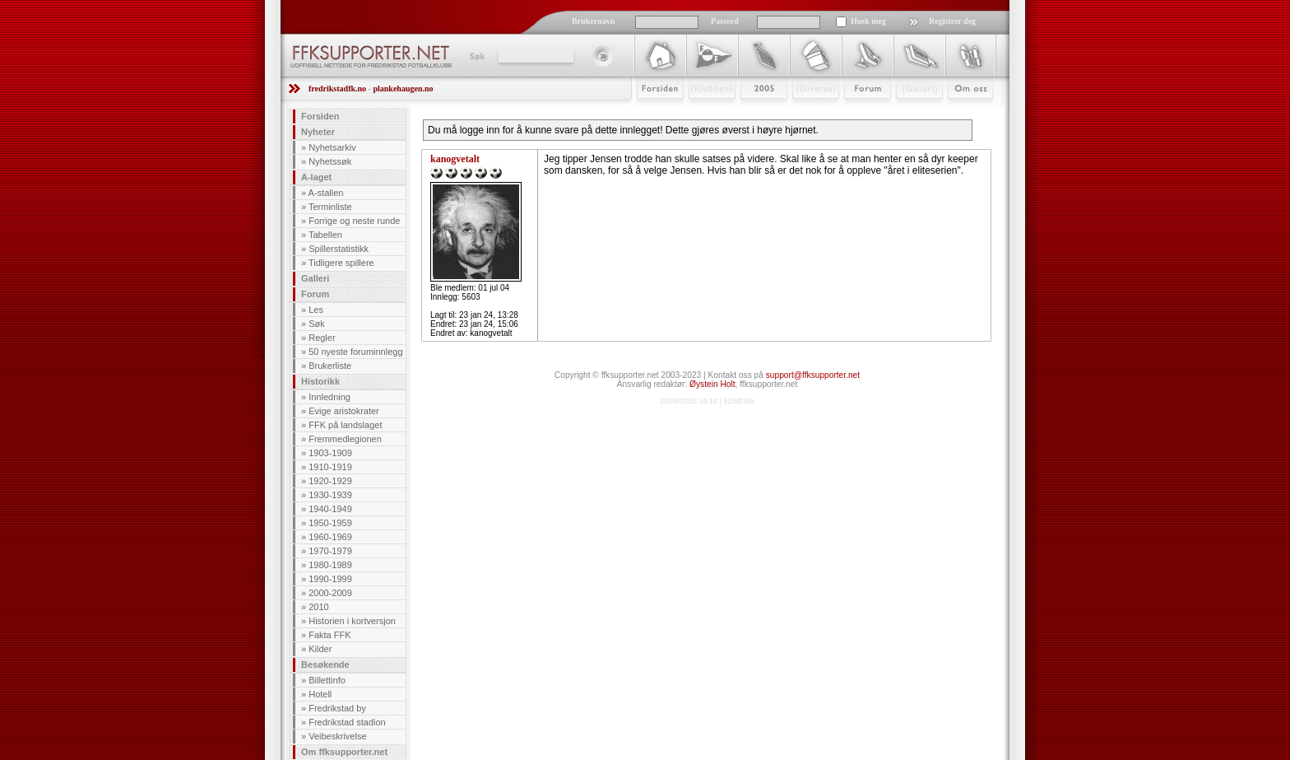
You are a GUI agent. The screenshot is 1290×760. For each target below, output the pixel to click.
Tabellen (325, 235)
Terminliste (330, 207)
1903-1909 (330, 453)
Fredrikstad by (337, 708)
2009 (749, 113)
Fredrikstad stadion (347, 722)
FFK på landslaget (345, 425)
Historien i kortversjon (352, 621)
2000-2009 (330, 593)
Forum (856, 113)
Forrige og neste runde (354, 221)
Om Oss (963, 113)
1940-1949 (330, 509)
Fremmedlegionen (345, 439)
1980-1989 (330, 565)
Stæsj (802, 113)
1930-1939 (330, 495)
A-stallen (326, 193)
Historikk (320, 381)
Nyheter (318, 132)
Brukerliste (330, 366)
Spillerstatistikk (339, 249)
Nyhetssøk (330, 161)
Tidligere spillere (341, 263)
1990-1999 (330, 579)
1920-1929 (330, 481)
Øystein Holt (712, 384)
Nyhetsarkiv (332, 147)
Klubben (704, 113)
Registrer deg (952, 21)
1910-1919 (330, 467)
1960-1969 (330, 537)
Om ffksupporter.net (344, 752)
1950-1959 (330, 523)
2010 (318, 607)
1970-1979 (330, 551)
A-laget (316, 177)
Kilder (320, 649)
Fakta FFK (329, 635)
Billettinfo (327, 680)
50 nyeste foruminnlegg (355, 352)
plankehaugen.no (403, 88)
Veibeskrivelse (337, 736)
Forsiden (652, 113)
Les (316, 310)
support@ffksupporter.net (813, 375)
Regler (322, 338)
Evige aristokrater (344, 411)
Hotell (320, 694)
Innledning (329, 397)
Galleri (907, 113)
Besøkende (325, 664)
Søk (476, 56)
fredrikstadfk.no (337, 88)
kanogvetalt (455, 159)
